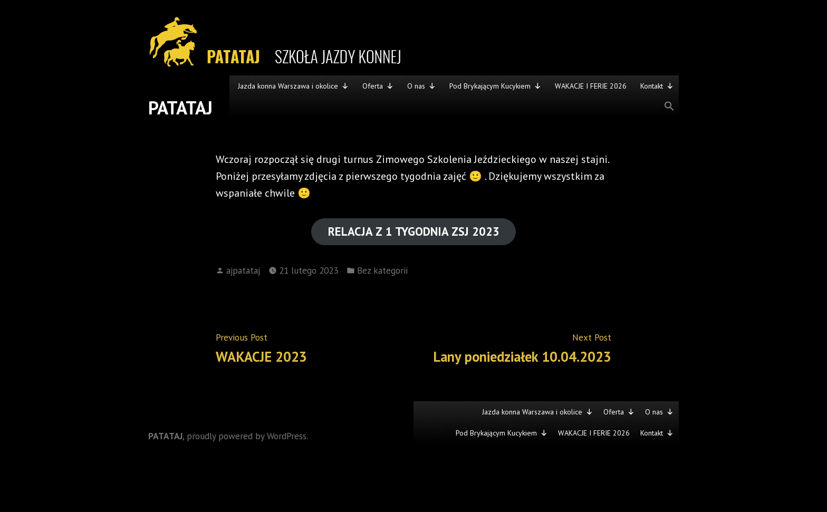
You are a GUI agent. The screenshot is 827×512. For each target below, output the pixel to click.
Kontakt (657, 85)
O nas (421, 85)
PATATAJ (180, 107)
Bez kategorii (382, 270)
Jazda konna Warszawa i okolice (293, 85)
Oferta (377, 85)
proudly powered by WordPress (246, 436)
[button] (454, 107)
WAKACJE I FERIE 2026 (591, 86)
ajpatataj (243, 270)
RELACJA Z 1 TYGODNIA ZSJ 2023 (413, 231)
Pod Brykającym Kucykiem (495, 85)
